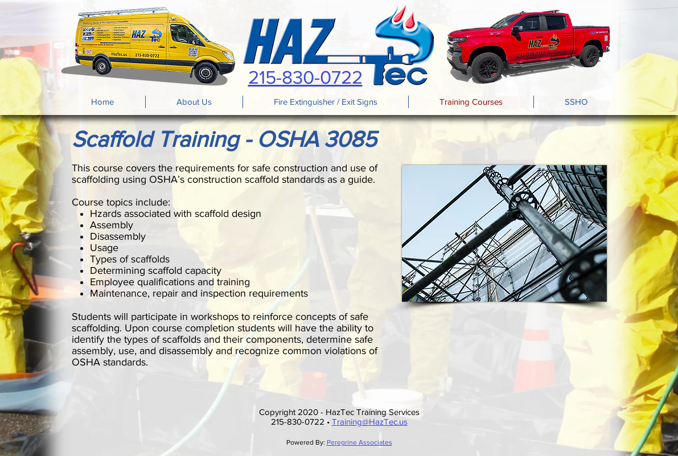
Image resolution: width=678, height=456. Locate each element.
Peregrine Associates (359, 442)
